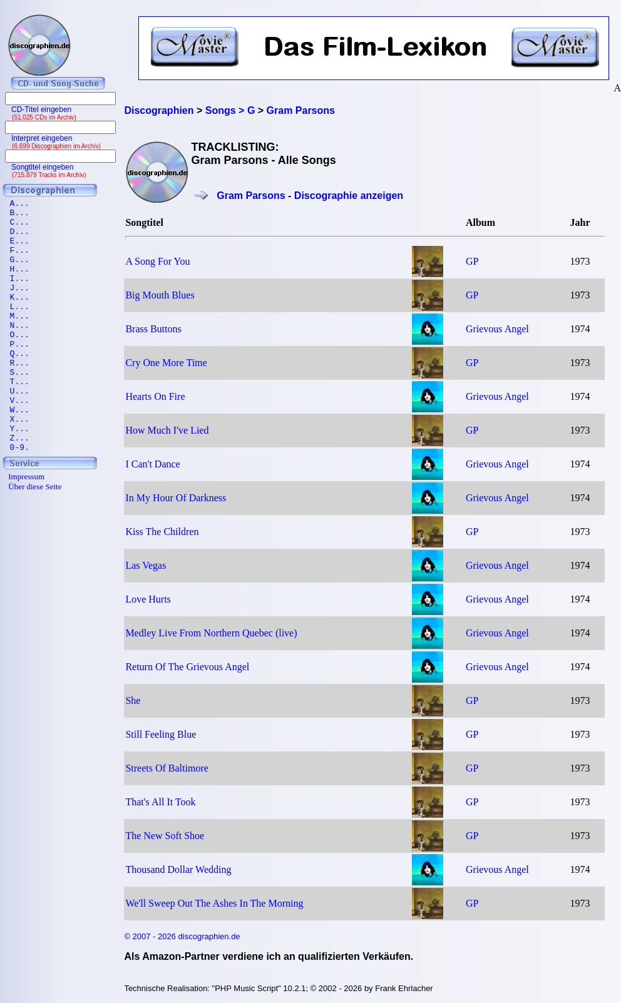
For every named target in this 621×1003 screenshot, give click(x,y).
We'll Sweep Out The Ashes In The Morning (214, 903)
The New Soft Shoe (164, 835)
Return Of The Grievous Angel (187, 666)
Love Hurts (147, 599)
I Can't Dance (152, 464)
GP (472, 261)
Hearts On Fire (155, 396)
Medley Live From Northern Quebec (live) (211, 633)
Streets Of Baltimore (166, 768)
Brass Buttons (153, 328)
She (132, 700)
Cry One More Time (166, 362)
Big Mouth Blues (159, 295)
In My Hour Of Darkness (175, 497)
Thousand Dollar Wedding (178, 869)
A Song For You (157, 261)
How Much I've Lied (166, 430)
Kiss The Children (161, 531)
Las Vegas (145, 565)
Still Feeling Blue (160, 734)
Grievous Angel (497, 328)
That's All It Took (160, 802)
